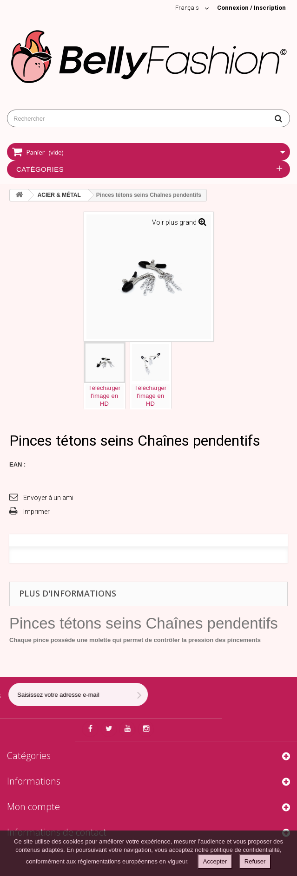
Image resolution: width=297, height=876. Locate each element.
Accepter (215, 861)
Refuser (255, 861)
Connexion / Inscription (251, 7)
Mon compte (33, 806)
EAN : (17, 464)
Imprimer (36, 511)
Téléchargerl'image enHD (104, 395)
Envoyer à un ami (48, 497)
